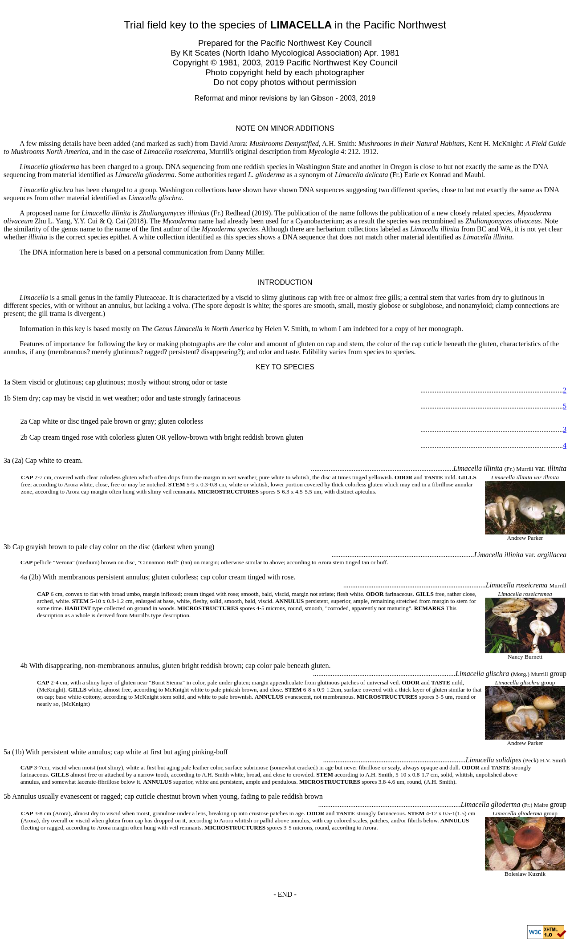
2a (23, 421)
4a (23, 577)
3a (7, 460)
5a (7, 752)
